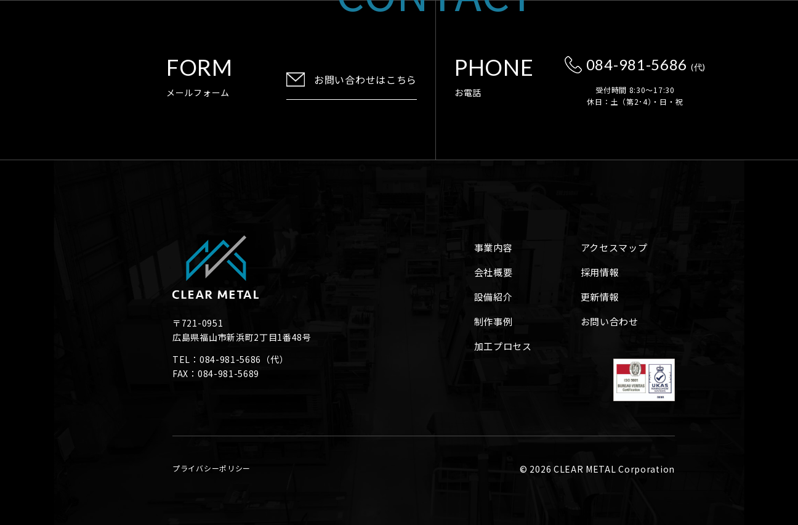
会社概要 (493, 272)
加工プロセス (503, 346)
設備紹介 (493, 296)
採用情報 (600, 272)
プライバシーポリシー (211, 468)
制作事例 (493, 321)
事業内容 (493, 247)
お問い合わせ (610, 321)
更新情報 (600, 296)
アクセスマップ (614, 247)
